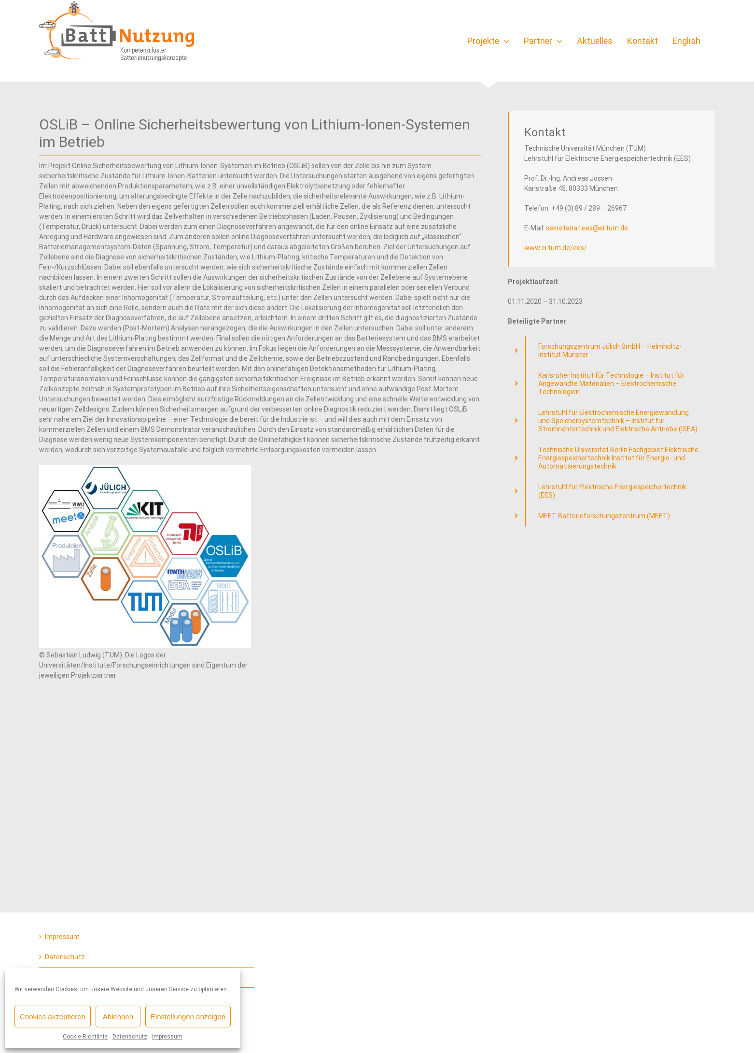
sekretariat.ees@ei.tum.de (587, 228)
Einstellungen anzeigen (188, 1016)
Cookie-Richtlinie (85, 1036)
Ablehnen (118, 1016)
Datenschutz (129, 1036)
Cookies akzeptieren (52, 1016)
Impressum (167, 1036)
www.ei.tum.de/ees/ (555, 248)
